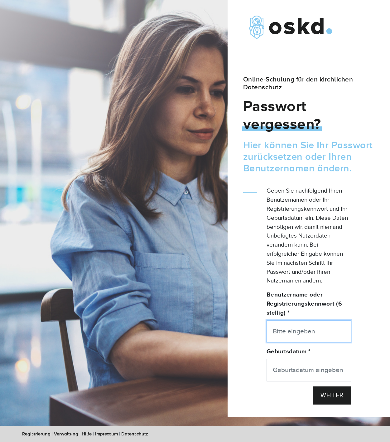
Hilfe (87, 434)
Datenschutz (134, 434)
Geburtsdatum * (289, 351)
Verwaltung (66, 434)
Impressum (106, 434)
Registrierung (36, 434)
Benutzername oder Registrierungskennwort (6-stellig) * (305, 304)
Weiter (332, 395)
